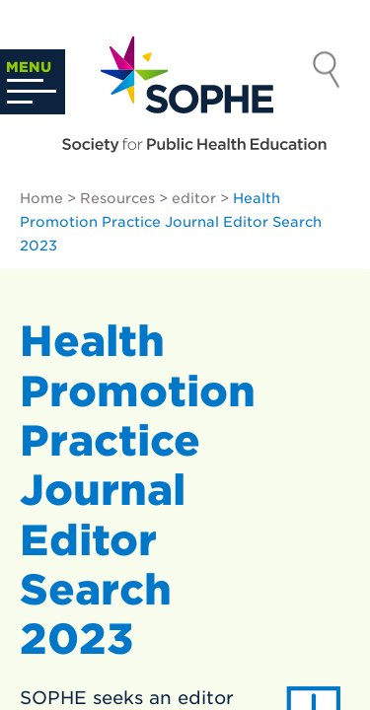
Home (41, 198)
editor (194, 198)
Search (326, 72)
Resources (117, 198)
